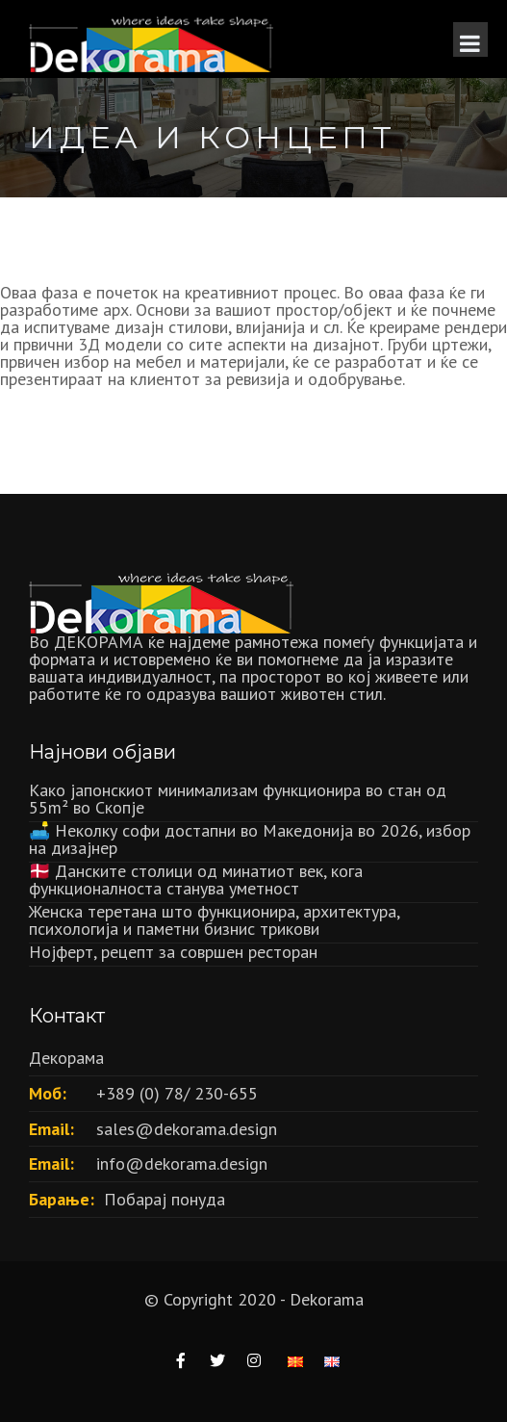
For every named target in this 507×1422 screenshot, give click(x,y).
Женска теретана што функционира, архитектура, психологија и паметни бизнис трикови (214, 920)
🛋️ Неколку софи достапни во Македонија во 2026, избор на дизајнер (249, 839)
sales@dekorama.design (186, 1129)
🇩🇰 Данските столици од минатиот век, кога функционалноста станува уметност (196, 879)
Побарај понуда (164, 1199)
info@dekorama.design (181, 1163)
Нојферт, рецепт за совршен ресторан (173, 952)
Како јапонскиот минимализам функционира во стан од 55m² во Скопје (237, 798)
